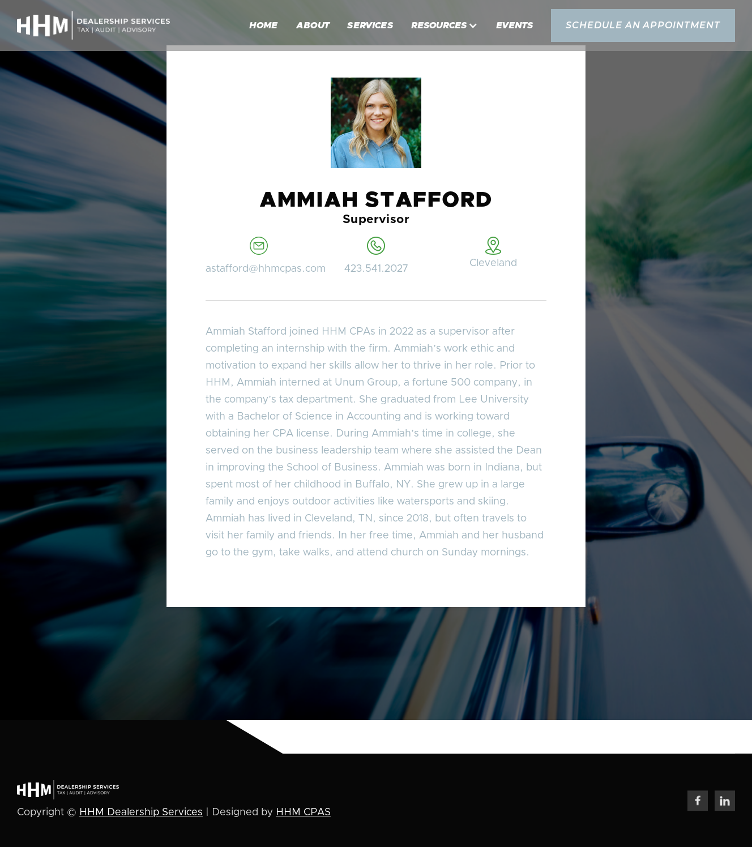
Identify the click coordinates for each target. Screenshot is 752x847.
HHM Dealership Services (141, 813)
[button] (444, 25)
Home (263, 25)
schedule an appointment (643, 25)
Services (370, 25)
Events (514, 25)
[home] (93, 25)
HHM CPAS (303, 813)
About (313, 25)
